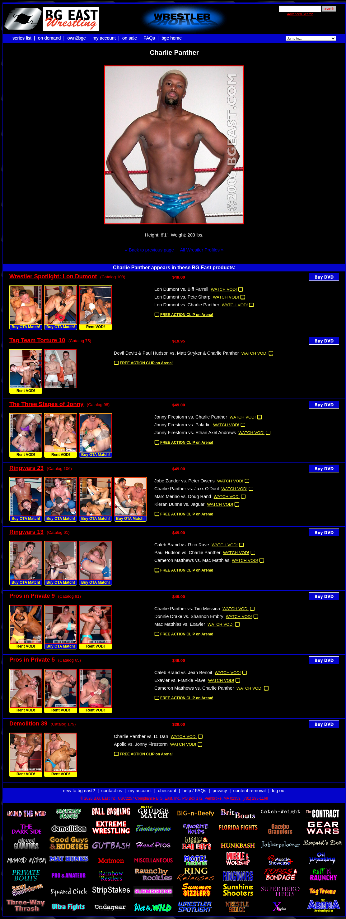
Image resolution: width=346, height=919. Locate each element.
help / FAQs (194, 790)
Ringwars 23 (26, 468)
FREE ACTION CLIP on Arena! (186, 315)
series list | (24, 38)
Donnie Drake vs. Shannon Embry (188, 616)
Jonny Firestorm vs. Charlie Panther (190, 416)
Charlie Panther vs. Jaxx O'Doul (186, 488)
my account (104, 38)
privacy (220, 790)
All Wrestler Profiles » (201, 249)
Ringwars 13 (26, 532)
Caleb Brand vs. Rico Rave (181, 544)
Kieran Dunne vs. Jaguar (179, 504)
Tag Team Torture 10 (37, 340)
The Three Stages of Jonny (46, 404)
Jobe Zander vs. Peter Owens (184, 480)
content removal (249, 790)
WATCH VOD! (224, 289)
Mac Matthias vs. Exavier (179, 624)
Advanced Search (300, 14)
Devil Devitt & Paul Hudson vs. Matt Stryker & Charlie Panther (176, 353)
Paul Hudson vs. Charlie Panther (187, 552)
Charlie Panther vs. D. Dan (141, 736)
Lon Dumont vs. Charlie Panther (186, 304)
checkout (167, 790)
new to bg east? (79, 790)
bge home (171, 38)
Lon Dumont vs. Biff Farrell (181, 289)
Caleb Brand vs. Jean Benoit (183, 672)
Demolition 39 (28, 723)
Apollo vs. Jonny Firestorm (141, 744)
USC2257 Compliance (136, 798)
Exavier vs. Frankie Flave (180, 680)
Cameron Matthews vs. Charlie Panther (194, 688)
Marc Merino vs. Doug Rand (182, 496)
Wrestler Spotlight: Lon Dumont (53, 276)
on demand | (52, 38)
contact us (111, 790)
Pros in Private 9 (32, 595)
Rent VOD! (95, 327)
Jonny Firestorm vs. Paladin (182, 424)
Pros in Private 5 (32, 659)
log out (279, 790)
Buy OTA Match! (26, 327)
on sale (129, 38)
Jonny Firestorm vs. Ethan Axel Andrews (195, 432)
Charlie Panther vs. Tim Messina (187, 608)
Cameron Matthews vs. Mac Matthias (191, 560)
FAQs (149, 38)
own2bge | (79, 38)
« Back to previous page (149, 249)
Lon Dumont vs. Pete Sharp (182, 296)
